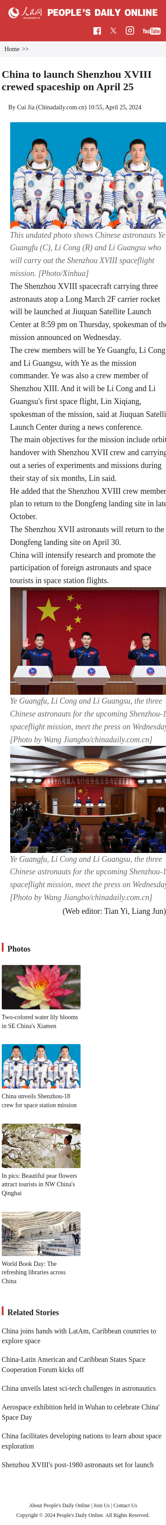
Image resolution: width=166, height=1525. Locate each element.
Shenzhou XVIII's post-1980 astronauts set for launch (78, 1465)
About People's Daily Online (59, 1505)
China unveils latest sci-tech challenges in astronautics (79, 1388)
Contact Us (125, 1505)
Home (11, 49)
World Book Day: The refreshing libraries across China (34, 1273)
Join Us (102, 1505)
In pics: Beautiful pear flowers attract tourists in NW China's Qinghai (39, 1185)
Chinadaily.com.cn (61, 107)
